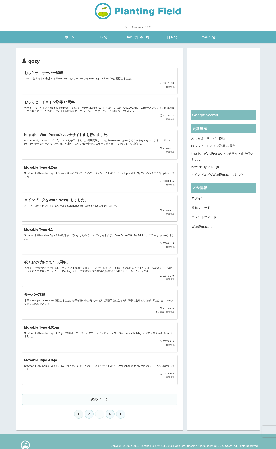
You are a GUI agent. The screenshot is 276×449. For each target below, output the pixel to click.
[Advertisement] (223, 79)
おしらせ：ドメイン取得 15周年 (213, 145)
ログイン (198, 198)
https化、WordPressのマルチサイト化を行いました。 (222, 156)
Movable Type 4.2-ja (205, 167)
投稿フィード (201, 207)
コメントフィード (204, 217)
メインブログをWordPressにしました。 (219, 174)
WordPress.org (202, 226)
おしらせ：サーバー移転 (208, 138)
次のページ (99, 397)
